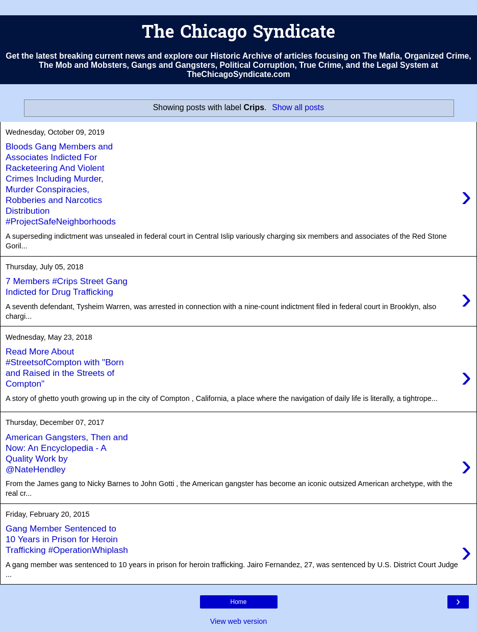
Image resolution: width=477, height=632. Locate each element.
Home (238, 601)
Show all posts (298, 107)
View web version (238, 621)
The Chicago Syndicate (238, 33)
